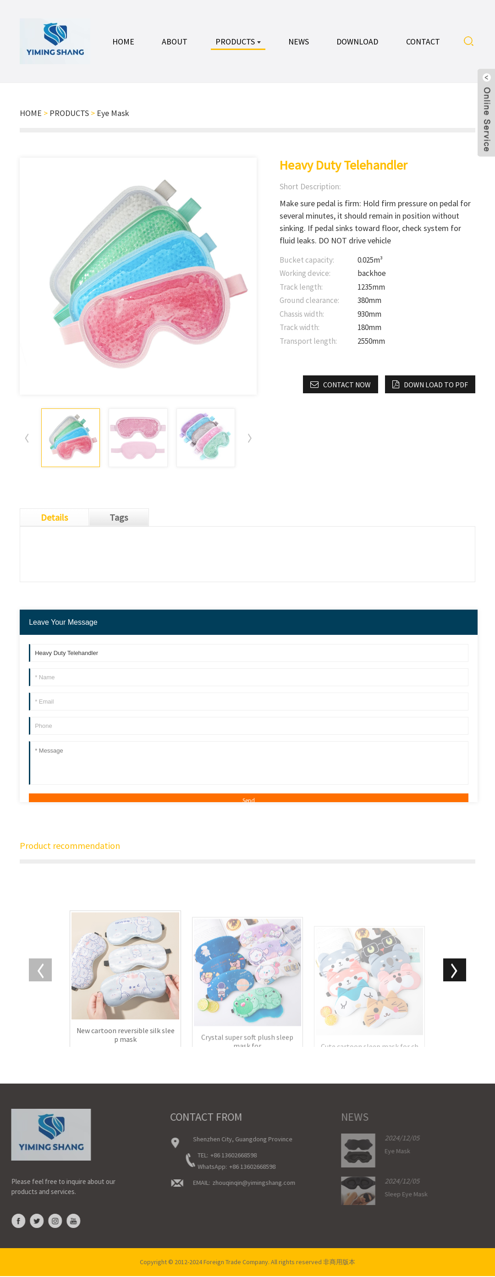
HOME (31, 113)
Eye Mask (113, 113)
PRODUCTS (69, 113)
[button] (249, 438)
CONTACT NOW (347, 384)
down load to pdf (436, 384)
